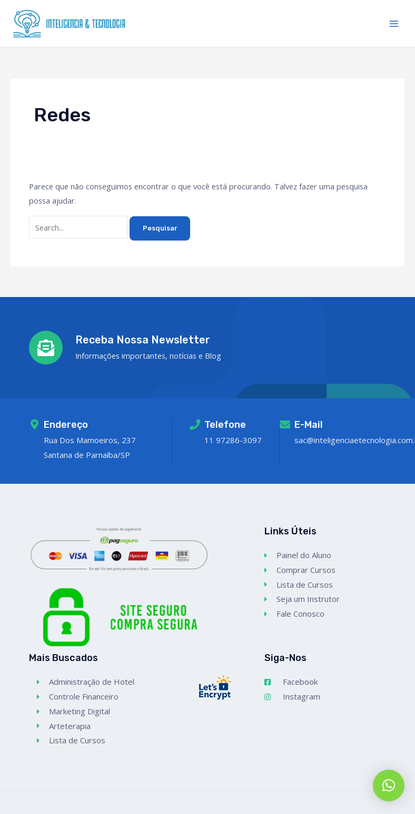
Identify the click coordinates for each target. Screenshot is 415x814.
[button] (388, 785)
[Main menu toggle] (393, 23)
